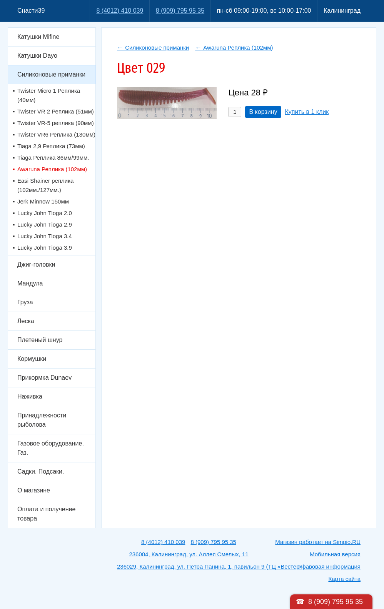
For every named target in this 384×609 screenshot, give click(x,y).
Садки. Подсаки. (40, 471)
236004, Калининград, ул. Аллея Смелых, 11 (188, 554)
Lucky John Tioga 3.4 (44, 236)
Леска (25, 321)
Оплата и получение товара (46, 514)
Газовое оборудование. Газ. (50, 448)
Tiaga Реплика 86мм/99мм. (53, 157)
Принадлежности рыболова (41, 420)
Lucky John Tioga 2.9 (44, 224)
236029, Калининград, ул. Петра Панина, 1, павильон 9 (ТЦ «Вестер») (211, 566)
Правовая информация (330, 566)
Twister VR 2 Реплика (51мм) (55, 111)
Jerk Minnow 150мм (43, 201)
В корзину (263, 111)
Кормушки (31, 358)
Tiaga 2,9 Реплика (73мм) (51, 146)
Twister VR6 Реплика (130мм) (56, 134)
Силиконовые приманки (51, 74)
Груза (25, 302)
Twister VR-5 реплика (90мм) (55, 123)
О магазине (33, 490)
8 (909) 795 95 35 (180, 10)
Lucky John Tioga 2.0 (44, 213)
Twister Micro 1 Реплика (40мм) (48, 95)
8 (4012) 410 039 (119, 10)
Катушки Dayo (37, 55)
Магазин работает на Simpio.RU (318, 542)
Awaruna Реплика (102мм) (52, 169)
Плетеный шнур (39, 340)
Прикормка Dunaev (44, 377)
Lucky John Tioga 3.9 (44, 247)
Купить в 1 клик (307, 111)
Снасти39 (31, 10)
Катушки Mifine (38, 36)
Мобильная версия (335, 554)
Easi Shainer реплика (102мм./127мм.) (45, 185)
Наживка (29, 396)
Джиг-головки (36, 264)
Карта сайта (344, 579)
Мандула (30, 283)
